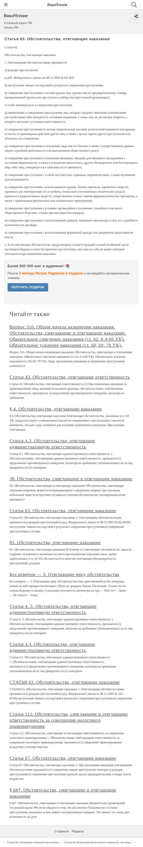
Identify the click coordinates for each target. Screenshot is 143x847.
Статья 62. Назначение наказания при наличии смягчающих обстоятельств (49, 842)
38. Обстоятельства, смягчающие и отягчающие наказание (71, 478)
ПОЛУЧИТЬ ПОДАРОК (27, 287)
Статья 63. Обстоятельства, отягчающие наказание (63, 510)
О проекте (61, 831)
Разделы (78, 831)
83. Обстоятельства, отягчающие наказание (55, 542)
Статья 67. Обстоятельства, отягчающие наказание (63, 758)
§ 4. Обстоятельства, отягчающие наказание (56, 408)
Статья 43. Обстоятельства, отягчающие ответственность (70, 376)
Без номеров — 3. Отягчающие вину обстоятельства (64, 574)
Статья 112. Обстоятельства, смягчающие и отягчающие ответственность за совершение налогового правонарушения (69, 720)
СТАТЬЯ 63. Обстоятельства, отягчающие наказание (65, 682)
